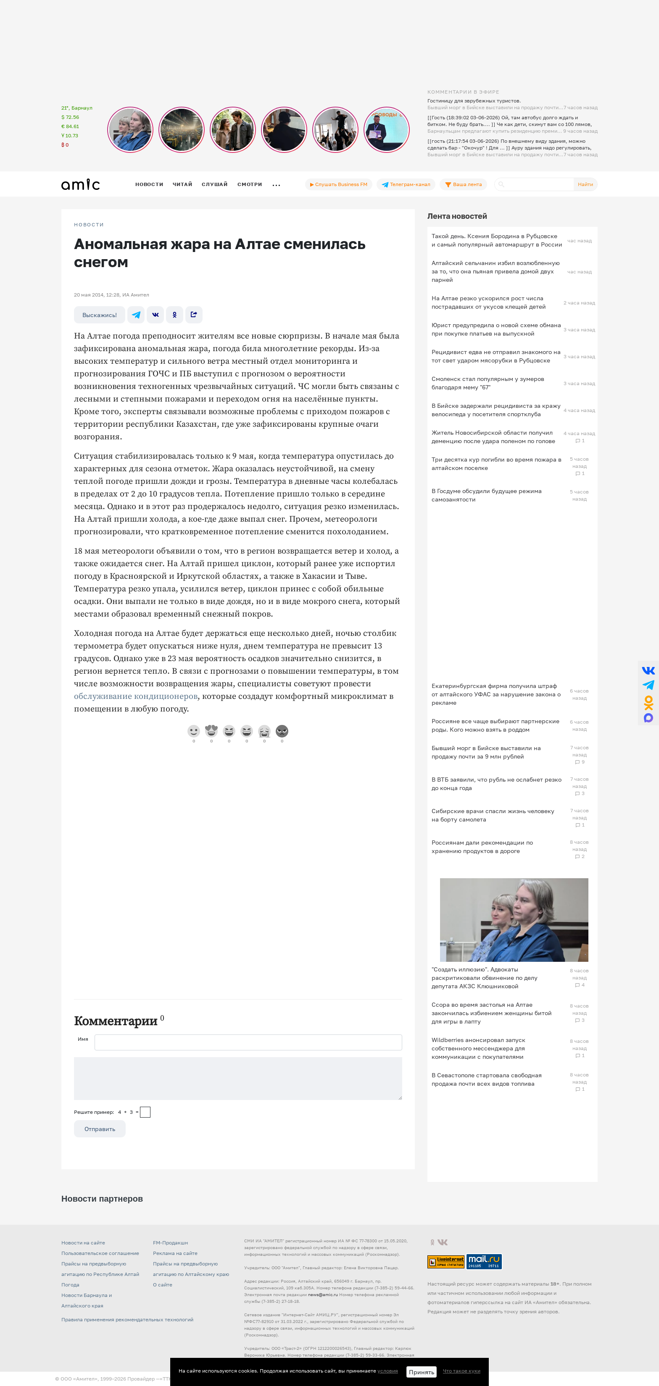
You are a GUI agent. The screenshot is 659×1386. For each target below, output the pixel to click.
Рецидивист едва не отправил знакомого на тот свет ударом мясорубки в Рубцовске (496, 356)
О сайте (162, 1284)
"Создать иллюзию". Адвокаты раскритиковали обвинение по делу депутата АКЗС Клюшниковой (485, 978)
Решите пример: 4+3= (106, 1112)
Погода (70, 1284)
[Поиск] (534, 184)
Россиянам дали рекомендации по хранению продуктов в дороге (482, 846)
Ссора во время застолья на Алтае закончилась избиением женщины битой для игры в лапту (492, 1013)
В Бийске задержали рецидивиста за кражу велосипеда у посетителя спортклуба (496, 409)
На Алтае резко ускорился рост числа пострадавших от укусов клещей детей (489, 302)
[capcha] (145, 1112)
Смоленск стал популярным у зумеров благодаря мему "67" (488, 383)
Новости (149, 184)
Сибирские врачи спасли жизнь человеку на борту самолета (493, 815)
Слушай (215, 184)
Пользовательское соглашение (100, 1253)
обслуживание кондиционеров (136, 696)
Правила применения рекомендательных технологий (127, 1319)
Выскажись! (99, 314)
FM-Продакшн (170, 1242)
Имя (83, 1039)
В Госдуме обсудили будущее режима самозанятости (487, 495)
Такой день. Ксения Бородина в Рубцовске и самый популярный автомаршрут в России (497, 240)
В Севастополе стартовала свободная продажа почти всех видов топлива (487, 1079)
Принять (421, 1372)
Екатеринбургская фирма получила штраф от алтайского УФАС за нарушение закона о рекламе (496, 694)
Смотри (249, 184)
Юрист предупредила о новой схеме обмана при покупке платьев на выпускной (496, 329)
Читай (182, 184)
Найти (585, 184)
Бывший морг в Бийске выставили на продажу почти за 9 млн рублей (486, 752)
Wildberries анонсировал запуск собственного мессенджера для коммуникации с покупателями (478, 1048)
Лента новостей (457, 215)
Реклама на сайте (175, 1253)
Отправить (99, 1128)
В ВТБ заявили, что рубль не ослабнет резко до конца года (496, 783)
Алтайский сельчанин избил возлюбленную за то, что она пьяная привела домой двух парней (496, 271)
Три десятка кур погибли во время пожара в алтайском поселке (496, 463)
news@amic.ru (323, 1294)
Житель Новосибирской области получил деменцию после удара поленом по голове (493, 436)
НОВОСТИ (89, 225)
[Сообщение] (238, 1078)
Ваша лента (463, 184)
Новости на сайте (83, 1242)
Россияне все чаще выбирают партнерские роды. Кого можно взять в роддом (495, 725)
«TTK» (167, 1379)
